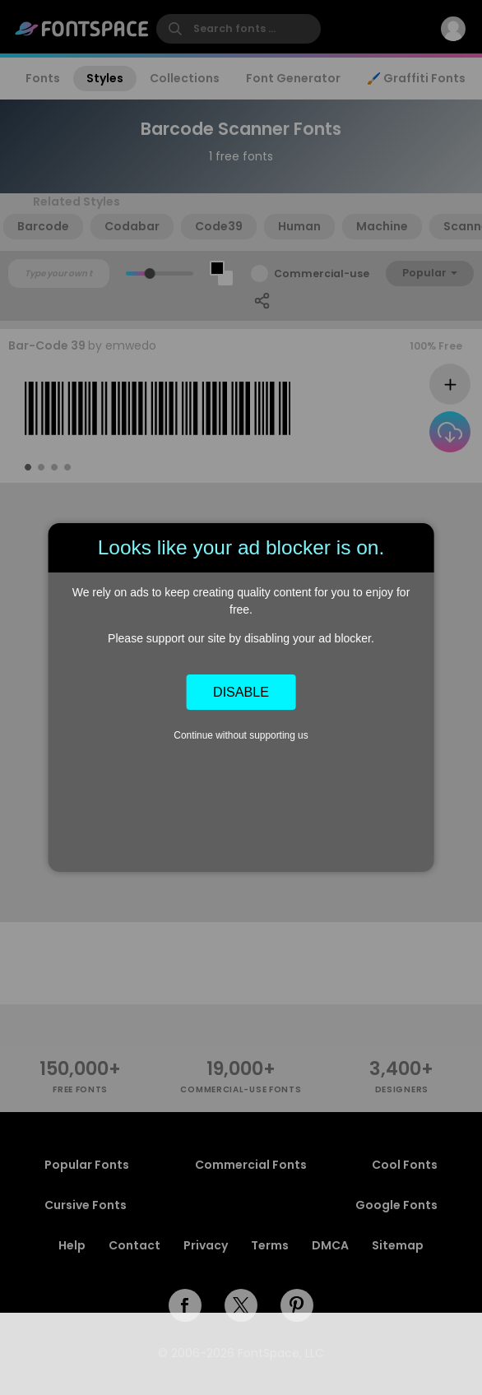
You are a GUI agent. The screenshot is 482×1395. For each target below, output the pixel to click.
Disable (241, 691)
